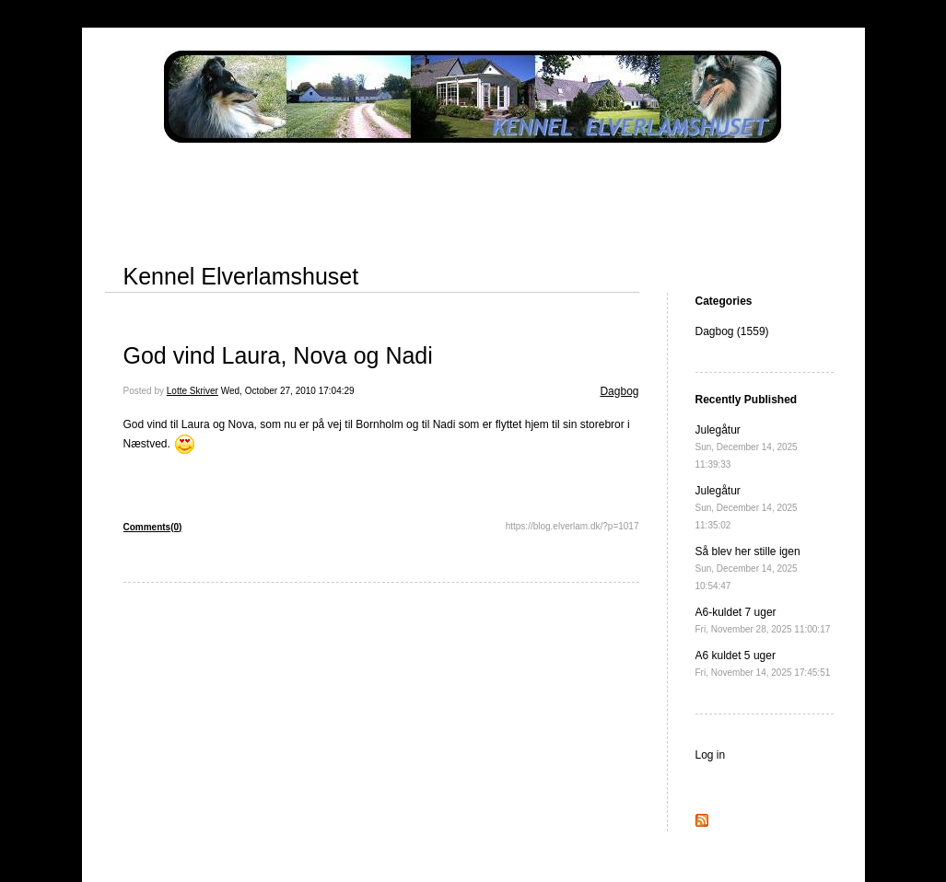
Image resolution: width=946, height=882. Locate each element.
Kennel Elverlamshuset (241, 276)
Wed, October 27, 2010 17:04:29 (288, 391)
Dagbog (619, 391)
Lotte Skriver (192, 391)
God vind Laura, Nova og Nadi (278, 355)
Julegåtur (746, 447)
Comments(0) (152, 527)
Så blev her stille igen (747, 568)
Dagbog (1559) (732, 331)
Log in (710, 755)
